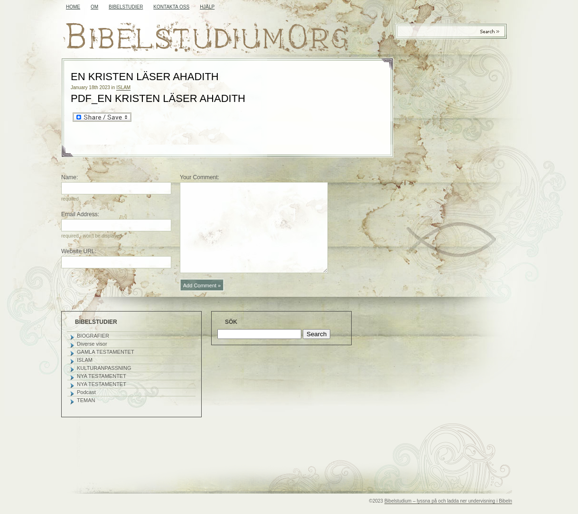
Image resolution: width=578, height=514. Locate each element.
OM (94, 6)
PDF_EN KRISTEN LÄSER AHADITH (158, 98)
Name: (69, 177)
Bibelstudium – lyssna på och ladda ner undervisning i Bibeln (448, 501)
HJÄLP (207, 6)
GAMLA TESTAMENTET (105, 352)
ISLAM (123, 87)
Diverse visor (92, 344)
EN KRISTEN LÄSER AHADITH (145, 77)
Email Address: (80, 214)
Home (73, 6)
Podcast (86, 392)
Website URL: (78, 251)
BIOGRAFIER (93, 336)
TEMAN (86, 400)
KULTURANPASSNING (104, 368)
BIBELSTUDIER (126, 6)
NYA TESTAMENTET (101, 376)
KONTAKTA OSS (171, 6)
